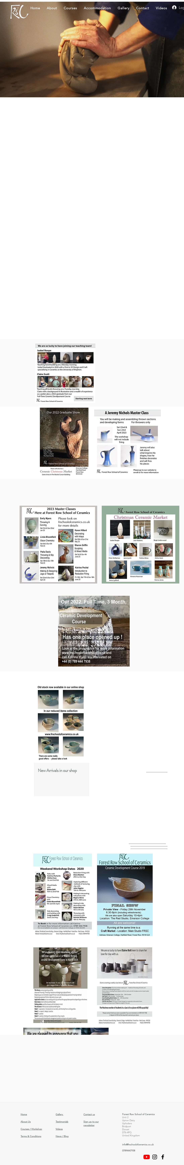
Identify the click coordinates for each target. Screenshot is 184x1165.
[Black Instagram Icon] (154, 1157)
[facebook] (163, 1157)
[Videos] (146, 1157)
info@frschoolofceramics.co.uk (138, 1144)
